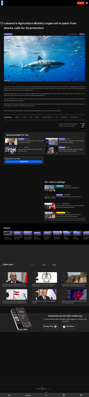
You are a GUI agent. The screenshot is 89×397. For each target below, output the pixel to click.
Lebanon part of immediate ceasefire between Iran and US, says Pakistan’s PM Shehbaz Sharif (14, 302)
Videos (6, 228)
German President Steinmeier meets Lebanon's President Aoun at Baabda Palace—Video (68, 238)
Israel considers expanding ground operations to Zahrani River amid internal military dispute (68, 215)
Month (53, 265)
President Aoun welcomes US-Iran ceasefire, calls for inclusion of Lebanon (30, 141)
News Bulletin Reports (61, 212)
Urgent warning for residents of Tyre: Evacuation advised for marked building (71, 141)
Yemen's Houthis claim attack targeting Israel (67, 187)
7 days (43, 265)
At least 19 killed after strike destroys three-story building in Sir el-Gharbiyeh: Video (18, 238)
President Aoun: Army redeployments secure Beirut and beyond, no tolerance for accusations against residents (14, 285)
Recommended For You (17, 135)
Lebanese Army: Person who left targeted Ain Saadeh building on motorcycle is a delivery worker (43, 285)
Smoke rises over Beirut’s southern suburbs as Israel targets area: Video (57, 238)
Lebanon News (62, 147)
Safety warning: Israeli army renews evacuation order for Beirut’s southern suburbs (71, 150)
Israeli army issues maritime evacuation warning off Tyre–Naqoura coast (74, 302)
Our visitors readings (54, 182)
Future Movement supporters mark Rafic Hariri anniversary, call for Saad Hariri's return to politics (78, 238)
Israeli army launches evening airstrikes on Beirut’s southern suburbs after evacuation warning (47, 238)
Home (9, 395)
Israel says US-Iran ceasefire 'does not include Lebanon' (43, 302)
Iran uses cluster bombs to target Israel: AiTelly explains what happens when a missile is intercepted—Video (8, 238)
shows (63, 395)
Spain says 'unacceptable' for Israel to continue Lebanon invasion (30, 150)
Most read (8, 265)
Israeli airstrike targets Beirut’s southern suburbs (68, 196)
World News (21, 147)
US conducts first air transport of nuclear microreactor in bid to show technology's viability (70, 206)
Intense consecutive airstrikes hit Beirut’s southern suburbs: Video (38, 238)
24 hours (32, 265)
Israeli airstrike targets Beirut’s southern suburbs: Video (28, 238)
